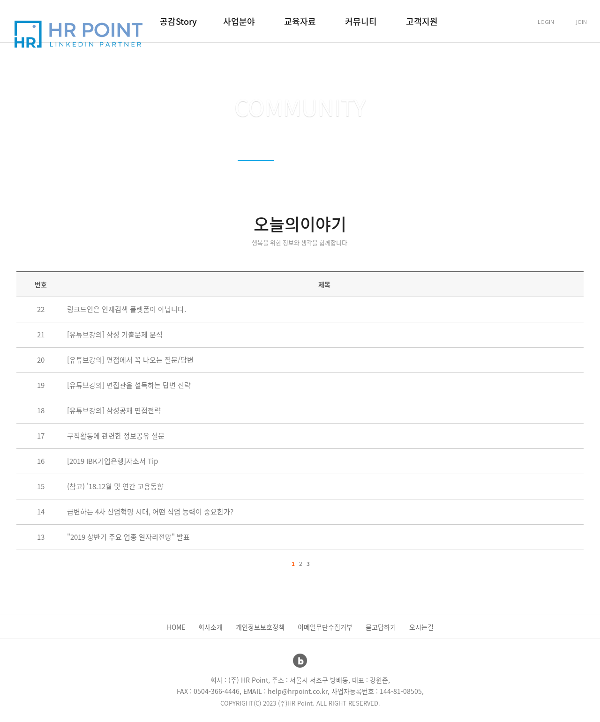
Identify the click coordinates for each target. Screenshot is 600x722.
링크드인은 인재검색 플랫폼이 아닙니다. (126, 309)
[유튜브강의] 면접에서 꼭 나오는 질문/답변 (130, 360)
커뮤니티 (361, 21)
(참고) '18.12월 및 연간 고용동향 (115, 486)
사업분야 (239, 21)
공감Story (178, 21)
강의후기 (307, 171)
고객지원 (422, 21)
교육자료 (300, 21)
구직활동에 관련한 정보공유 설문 (116, 436)
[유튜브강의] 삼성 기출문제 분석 (115, 334)
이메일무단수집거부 (325, 627)
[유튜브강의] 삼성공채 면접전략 (114, 410)
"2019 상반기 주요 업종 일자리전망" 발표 (128, 537)
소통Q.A (351, 171)
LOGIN (546, 21)
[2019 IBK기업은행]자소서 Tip (112, 461)
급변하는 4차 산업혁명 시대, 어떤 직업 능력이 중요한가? (150, 511)
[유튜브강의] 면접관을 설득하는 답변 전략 (129, 385)
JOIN (581, 21)
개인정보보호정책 (260, 627)
